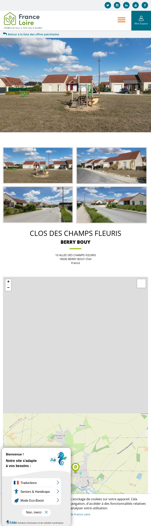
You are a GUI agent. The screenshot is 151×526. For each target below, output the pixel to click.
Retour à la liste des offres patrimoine (31, 34)
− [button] (8, 288)
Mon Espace (141, 23)
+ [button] (8, 282)
